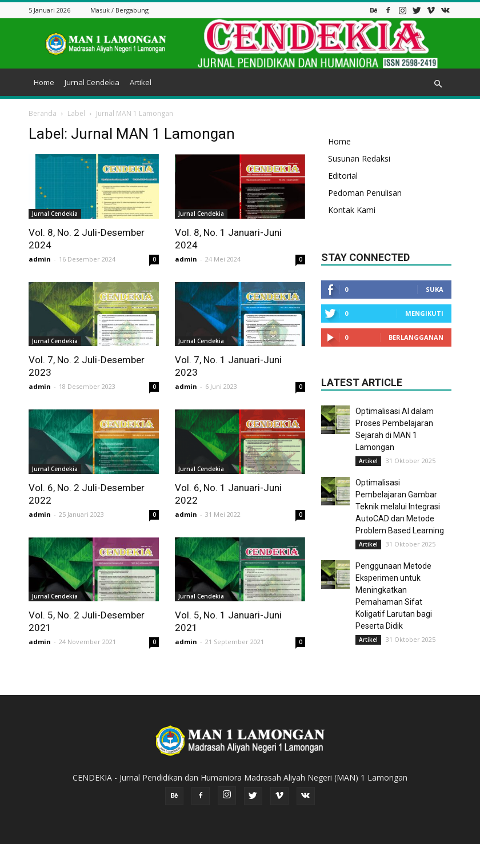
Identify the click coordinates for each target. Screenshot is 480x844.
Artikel (140, 82)
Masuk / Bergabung (119, 10)
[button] (437, 84)
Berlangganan (416, 337)
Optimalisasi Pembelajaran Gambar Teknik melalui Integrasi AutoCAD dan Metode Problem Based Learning (399, 506)
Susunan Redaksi (359, 158)
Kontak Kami (351, 209)
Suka (434, 289)
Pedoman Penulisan (365, 192)
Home (44, 82)
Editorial (343, 175)
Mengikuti (424, 313)
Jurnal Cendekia (92, 82)
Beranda (43, 113)
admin (40, 259)
